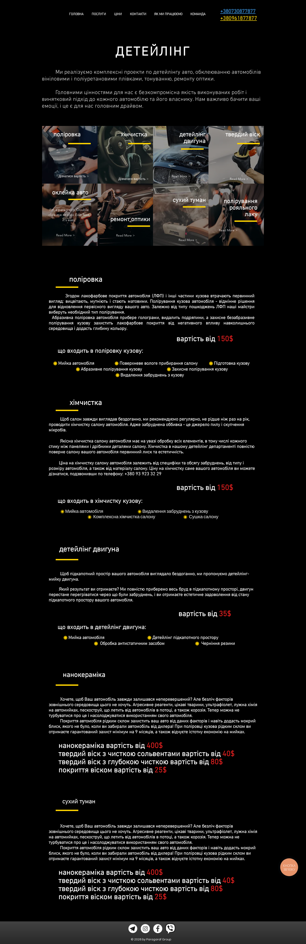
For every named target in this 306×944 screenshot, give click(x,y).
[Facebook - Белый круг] (157, 928)
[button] (180, 176)
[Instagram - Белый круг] (145, 928)
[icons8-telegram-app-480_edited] (132, 928)
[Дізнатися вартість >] (73, 176)
